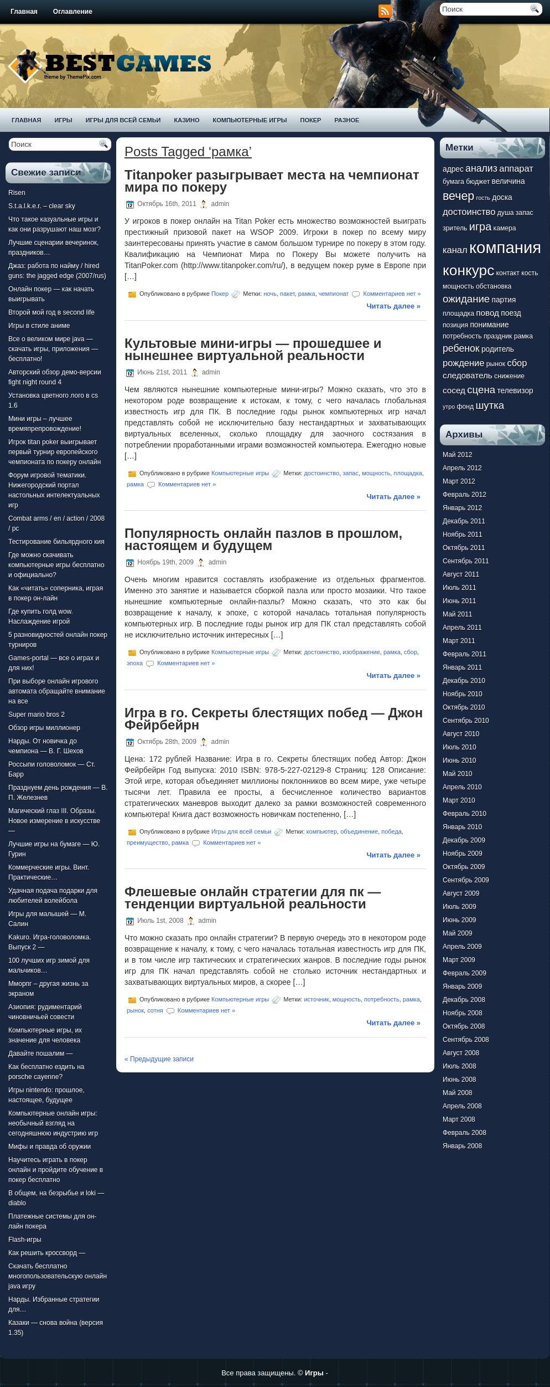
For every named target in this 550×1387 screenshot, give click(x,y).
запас (351, 472)
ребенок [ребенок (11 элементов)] (461, 348)
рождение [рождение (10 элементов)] (463, 363)
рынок (135, 1010)
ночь (269, 293)
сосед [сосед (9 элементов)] (454, 390)
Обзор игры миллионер (44, 728)
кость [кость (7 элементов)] (529, 273)
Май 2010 (458, 774)
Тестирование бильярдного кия (56, 542)
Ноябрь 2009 (462, 853)
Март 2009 (459, 960)
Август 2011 (461, 574)
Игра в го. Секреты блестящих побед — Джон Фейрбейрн (273, 718)
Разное (346, 120)
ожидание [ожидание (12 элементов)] (466, 299)
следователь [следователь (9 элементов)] (467, 375)
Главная (24, 12)
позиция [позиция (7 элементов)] (455, 325)
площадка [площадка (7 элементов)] (458, 313)
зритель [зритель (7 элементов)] (455, 228)
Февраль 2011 (464, 654)
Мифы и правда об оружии (49, 1146)
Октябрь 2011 (464, 548)
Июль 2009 (459, 907)
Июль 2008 (459, 1066)
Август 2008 (461, 1053)
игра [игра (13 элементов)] (480, 226)
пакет (287, 293)
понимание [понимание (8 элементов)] (489, 325)
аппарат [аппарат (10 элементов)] (516, 168)
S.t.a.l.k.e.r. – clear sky (41, 206)
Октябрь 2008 (464, 1026)
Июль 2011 (459, 588)
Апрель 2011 (462, 627)
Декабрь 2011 (464, 521)
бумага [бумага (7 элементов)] (453, 182)
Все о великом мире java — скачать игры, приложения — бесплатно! (53, 349)
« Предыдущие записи (159, 1059)
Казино (186, 120)
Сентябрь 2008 (466, 1040)
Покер (310, 120)
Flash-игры (24, 1240)
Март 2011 (459, 641)
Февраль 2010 (464, 814)
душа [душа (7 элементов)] (505, 213)
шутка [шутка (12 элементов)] (489, 405)
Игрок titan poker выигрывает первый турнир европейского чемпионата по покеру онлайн (54, 452)
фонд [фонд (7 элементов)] (465, 406)
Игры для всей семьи (123, 120)
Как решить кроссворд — (46, 1253)
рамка (306, 293)
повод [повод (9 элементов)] (487, 312)
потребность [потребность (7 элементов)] (462, 336)
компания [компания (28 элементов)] (505, 247)
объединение (359, 831)
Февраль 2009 (464, 973)
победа (391, 831)
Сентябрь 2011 (466, 561)
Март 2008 (459, 1119)
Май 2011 (458, 614)
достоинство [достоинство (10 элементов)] (469, 212)
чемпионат (334, 293)
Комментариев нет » (392, 293)
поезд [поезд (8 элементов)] (511, 313)
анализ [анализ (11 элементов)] (481, 168)
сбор (410, 652)
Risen (16, 193)
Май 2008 (458, 1093)
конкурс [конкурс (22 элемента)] (468, 270)
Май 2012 (458, 455)
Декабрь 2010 (464, 681)
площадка (407, 472)
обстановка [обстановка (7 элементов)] (493, 286)
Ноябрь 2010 (462, 694)
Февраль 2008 (464, 1133)
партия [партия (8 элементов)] (504, 300)
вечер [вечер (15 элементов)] (458, 196)
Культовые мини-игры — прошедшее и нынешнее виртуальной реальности (252, 349)
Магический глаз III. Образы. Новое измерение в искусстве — (54, 821)
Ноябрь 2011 (462, 534)
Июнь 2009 (459, 920)
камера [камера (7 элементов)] (505, 228)
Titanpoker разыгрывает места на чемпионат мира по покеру (271, 180)
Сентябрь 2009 (466, 880)
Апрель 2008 (462, 1106)
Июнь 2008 (459, 1079)
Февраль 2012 (464, 495)
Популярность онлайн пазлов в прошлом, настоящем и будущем (263, 539)
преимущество (147, 842)
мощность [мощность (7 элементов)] (458, 286)
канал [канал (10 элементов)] (455, 250)
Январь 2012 (462, 508)
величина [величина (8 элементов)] (508, 181)
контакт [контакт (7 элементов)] (508, 273)
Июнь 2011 (459, 601)
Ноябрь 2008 (462, 1013)
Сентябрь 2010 (466, 721)
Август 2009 (461, 893)
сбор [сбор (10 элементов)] (517, 363)
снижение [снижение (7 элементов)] (509, 376)
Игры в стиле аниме (39, 326)
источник (316, 999)
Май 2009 (458, 933)
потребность (381, 999)
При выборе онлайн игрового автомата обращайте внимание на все (56, 691)
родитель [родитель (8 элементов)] (497, 349)
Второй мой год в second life (51, 312)
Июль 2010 (459, 747)
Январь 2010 (462, 827)
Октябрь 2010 (464, 707)
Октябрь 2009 (464, 867)
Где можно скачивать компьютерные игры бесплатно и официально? (56, 565)
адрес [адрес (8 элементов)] (453, 169)
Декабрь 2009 (464, 840)
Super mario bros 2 (36, 714)
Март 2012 (459, 481)
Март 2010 (459, 800)
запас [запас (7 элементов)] (524, 213)
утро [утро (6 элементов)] (449, 406)
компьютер (322, 831)
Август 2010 (461, 734)
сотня (155, 1010)
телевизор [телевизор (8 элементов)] (515, 391)
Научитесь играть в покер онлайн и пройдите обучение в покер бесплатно (55, 1170)
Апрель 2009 (462, 947)
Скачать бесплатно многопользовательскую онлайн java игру (57, 1276)
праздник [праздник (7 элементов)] (498, 336)
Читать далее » (393, 306)
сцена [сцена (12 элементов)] (481, 389)
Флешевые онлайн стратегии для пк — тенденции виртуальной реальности (252, 897)
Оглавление (72, 12)
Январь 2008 (462, 1146)
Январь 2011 (462, 667)
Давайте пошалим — (40, 1053)
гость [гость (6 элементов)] (483, 197)
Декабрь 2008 (464, 1000)
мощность (376, 472)
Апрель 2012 (462, 468)
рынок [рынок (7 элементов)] (495, 364)
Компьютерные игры (249, 120)
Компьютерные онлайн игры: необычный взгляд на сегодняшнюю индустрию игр (53, 1123)
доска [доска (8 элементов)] (502, 197)
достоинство (321, 472)
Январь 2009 (462, 986)
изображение (361, 652)
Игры (63, 120)
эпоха (135, 663)
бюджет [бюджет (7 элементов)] (478, 182)
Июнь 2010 (459, 760)
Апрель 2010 (462, 787)
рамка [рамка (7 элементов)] (523, 336)
